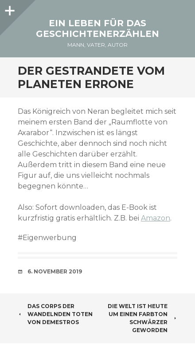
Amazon (155, 218)
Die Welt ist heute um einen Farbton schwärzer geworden (142, 318)
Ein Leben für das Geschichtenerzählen (97, 28)
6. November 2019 (54, 271)
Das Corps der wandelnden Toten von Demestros (55, 314)
